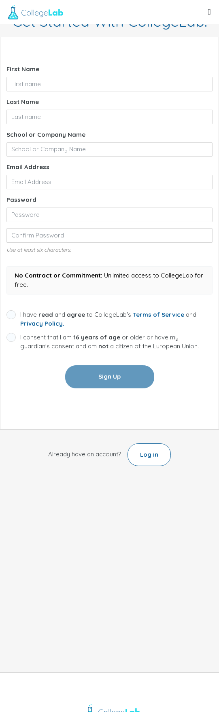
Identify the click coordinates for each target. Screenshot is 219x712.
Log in (149, 454)
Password (21, 199)
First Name (22, 69)
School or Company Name (45, 134)
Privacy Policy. (42, 323)
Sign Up (109, 376)
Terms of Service (158, 314)
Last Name (22, 102)
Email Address (27, 167)
